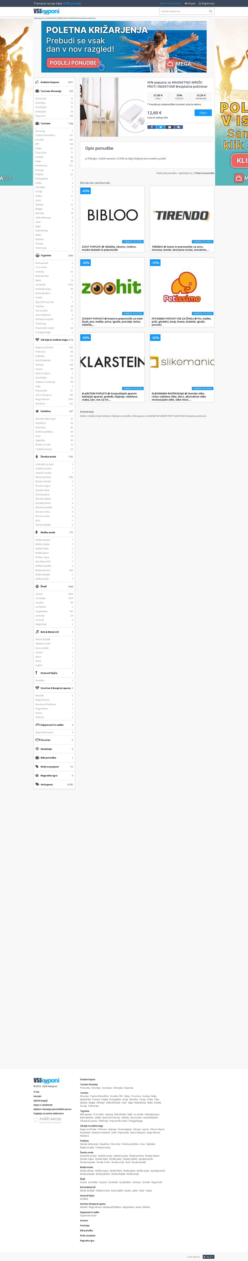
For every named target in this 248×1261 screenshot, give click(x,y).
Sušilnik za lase (105, 1155)
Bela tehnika (120, 1114)
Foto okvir (116, 1144)
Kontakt (38, 1096)
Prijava (190, 3)
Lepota (145, 1129)
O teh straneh (193, 1257)
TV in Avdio (98, 1114)
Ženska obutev (152, 1155)
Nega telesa (128, 1207)
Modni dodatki (87, 1190)
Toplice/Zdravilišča (99, 1096)
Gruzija (83, 1105)
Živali (44, 586)
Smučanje (46, 748)
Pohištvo (46, 411)
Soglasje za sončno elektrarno (49, 1113)
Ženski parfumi (136, 1155)
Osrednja (96, 1087)
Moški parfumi (103, 1173)
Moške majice (101, 1170)
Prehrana (102, 1129)
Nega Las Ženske (88, 1129)
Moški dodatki (118, 1173)
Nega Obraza (153, 1132)
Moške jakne (129, 1170)
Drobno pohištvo (130, 1144)
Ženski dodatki (139, 1162)
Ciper (124, 1102)
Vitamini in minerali (101, 1132)
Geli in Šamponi (138, 1132)
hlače (141, 1190)
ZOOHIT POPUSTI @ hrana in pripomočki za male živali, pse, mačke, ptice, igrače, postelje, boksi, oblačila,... (112, 321)
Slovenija (84, 1096)
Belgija (92, 1102)
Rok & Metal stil (50, 631)
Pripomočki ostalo (118, 1120)
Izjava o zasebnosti (43, 1104)
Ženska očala (117, 1162)
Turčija (142, 1099)
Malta (150, 1102)
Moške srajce (143, 1170)
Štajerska (128, 1087)
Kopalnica (104, 1144)
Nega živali (156, 1182)
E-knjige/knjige (136, 1120)
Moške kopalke (87, 1173)
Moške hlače (116, 1170)
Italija (153, 1096)
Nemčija (101, 1102)
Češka (150, 1099)
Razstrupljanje (125, 1129)
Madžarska (85, 1099)
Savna (138, 1207)
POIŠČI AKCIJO (50, 1119)
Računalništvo (87, 1117)
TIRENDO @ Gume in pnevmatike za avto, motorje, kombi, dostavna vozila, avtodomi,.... (181, 248)
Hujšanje (112, 1129)
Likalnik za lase (121, 1155)
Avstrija (146, 1096)
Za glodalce (125, 1182)
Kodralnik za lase (88, 1155)
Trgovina (46, 255)
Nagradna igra (49, 775)
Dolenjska (118, 1087)
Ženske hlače (101, 1159)
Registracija (206, 3)
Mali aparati (86, 1114)
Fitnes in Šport (157, 1129)
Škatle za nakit (87, 1147)
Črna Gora (136, 1096)
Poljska (104, 1099)
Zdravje (137, 1129)
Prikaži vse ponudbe (204, 173)
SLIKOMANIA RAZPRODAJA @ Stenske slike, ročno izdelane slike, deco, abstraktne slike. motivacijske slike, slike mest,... (179, 396)
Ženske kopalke (87, 1162)
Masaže (83, 1207)
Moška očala (133, 1173)
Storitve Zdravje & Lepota (56, 688)
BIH (121, 1096)
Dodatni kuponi (50, 82)
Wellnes (146, 1207)
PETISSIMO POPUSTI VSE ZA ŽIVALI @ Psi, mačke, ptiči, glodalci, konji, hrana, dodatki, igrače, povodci (181, 321)
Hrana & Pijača (49, 672)
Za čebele (113, 1182)
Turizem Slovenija (51, 91)
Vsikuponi (52, 1086)
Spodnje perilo (146, 1159)
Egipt (130, 1102)
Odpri (203, 113)
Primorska (85, 1087)
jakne (135, 1190)
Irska (156, 1099)
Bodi (128, 1162)
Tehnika (125, 1117)
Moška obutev (87, 1170)
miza (142, 1144)
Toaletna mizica (103, 1147)
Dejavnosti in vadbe (52, 724)
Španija (83, 1102)
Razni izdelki (117, 1190)
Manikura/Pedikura (112, 1207)
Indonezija (93, 1105)
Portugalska (115, 1099)
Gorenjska (107, 1087)
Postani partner (171, 3)
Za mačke (93, 1182)
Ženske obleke (130, 1159)
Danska (157, 1102)
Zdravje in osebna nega (54, 339)
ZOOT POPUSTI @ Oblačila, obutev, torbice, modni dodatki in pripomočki (109, 248)
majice (149, 1190)
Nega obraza (95, 1207)
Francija (96, 1099)
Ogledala (150, 1144)
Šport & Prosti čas (111, 1117)
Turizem (45, 123)
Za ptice (103, 1182)
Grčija (125, 1099)
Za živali (146, 1182)
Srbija (127, 1096)
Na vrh (208, 1257)
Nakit (129, 1114)
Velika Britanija (113, 1102)
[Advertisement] (54, 845)
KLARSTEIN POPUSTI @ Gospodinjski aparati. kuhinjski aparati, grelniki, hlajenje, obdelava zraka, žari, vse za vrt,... (109, 396)
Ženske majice (87, 1159)
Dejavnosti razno (88, 1215)
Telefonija (103, 1120)
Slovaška (133, 1099)
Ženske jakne (115, 1159)
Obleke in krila (103, 1190)
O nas (36, 1091)
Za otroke (138, 1114)
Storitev (45, 740)
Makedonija (140, 1102)
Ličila (113, 1132)
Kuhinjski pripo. (152, 1114)
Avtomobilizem (150, 1117)
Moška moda (48, 532)
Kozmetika (85, 1132)
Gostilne (84, 1198)
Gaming (109, 1114)
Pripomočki (123, 1132)
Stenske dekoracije (89, 1144)
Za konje (136, 1182)
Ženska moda (48, 456)
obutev (127, 1190)
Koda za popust (50, 766)
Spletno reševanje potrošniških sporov (52, 1109)
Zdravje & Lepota (88, 1120)
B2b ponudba (48, 757)
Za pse (83, 1182)
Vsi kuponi (47, 784)
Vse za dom (136, 1117)
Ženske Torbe (103, 1162)
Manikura (84, 1135)
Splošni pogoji (41, 1100)
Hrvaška (114, 1096)
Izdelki (98, 1117)
